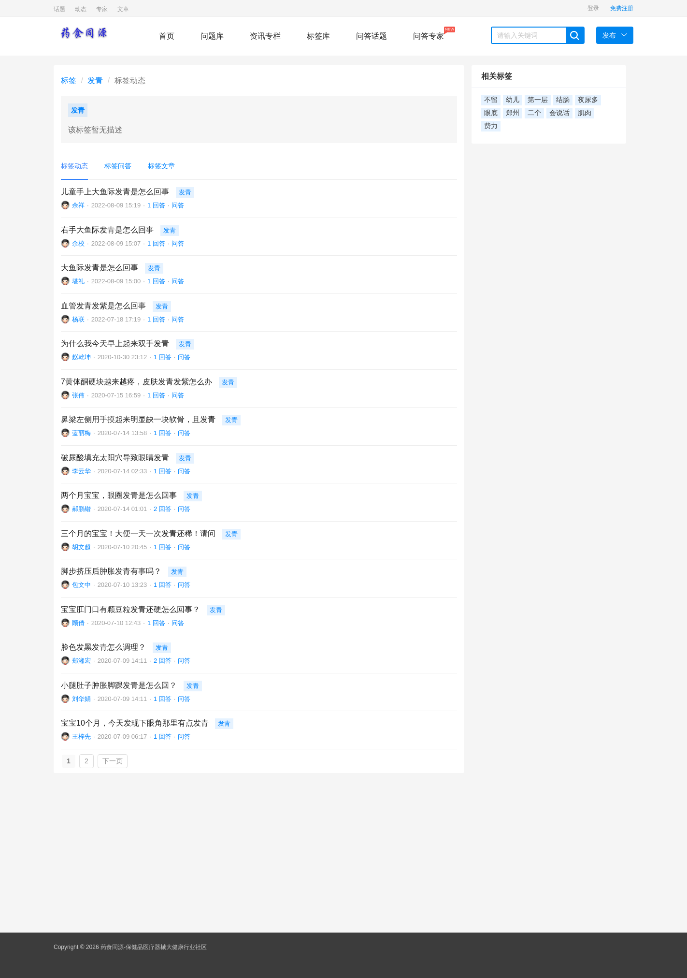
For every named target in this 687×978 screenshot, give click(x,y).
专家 (102, 9)
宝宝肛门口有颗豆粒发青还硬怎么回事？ (130, 609)
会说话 (559, 113)
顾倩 (78, 623)
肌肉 (584, 113)
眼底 (491, 113)
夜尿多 (588, 99)
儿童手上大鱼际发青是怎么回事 (115, 192)
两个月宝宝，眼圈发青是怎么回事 (119, 495)
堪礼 (78, 281)
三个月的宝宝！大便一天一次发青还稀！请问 (138, 533)
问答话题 (371, 36)
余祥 (78, 205)
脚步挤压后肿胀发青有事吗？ (111, 571)
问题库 (212, 36)
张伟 (78, 395)
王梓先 (81, 736)
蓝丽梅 (81, 433)
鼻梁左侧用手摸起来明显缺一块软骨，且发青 (138, 419)
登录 (593, 8)
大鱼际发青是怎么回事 (99, 267)
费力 (491, 126)
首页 (166, 36)
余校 (78, 243)
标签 (68, 80)
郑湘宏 (81, 660)
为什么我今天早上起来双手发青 (115, 343)
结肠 (563, 99)
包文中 (81, 584)
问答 (178, 205)
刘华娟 (81, 698)
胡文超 (81, 547)
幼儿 (512, 99)
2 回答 (163, 508)
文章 (123, 9)
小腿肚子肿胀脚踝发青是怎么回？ (119, 685)
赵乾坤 (81, 357)
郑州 (512, 113)
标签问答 (117, 166)
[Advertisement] (343, 850)
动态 (80, 9)
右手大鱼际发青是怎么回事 (107, 230)
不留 (491, 99)
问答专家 (428, 33)
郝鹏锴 (81, 508)
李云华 (81, 471)
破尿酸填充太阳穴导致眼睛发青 (115, 457)
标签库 (318, 36)
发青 (95, 80)
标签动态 (74, 166)
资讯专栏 (265, 36)
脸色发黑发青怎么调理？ (103, 647)
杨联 (78, 319)
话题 (59, 9)
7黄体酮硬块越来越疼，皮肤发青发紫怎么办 (136, 382)
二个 (534, 113)
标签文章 (161, 166)
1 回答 (156, 205)
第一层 (538, 99)
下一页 (112, 761)
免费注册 (621, 8)
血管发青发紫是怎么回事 (103, 306)
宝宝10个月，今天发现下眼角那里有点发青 (135, 723)
